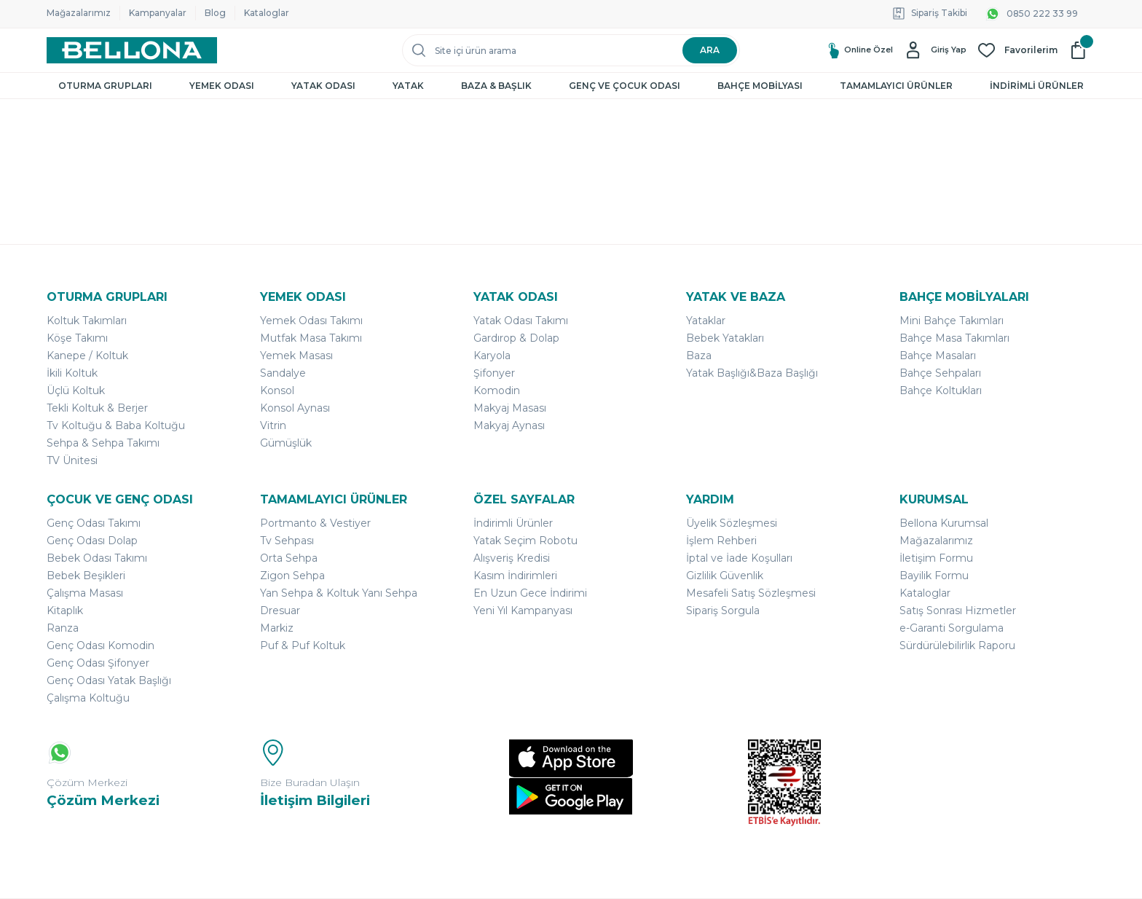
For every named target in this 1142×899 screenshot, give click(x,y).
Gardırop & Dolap (516, 338)
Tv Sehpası (287, 540)
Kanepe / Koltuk (87, 355)
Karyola (492, 355)
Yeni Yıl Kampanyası (522, 610)
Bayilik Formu (934, 575)
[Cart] (1082, 50)
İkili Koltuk (72, 373)
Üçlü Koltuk (76, 390)
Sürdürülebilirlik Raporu (957, 645)
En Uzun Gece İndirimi (530, 593)
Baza (699, 355)
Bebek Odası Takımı (97, 558)
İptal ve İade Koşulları (739, 558)
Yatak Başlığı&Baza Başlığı (752, 373)
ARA (710, 49)
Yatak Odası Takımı (520, 320)
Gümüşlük (286, 443)
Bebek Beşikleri (86, 575)
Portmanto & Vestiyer (315, 523)
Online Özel (851, 51)
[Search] (571, 50)
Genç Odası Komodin (100, 645)
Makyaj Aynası (509, 425)
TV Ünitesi (72, 460)
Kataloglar (266, 12)
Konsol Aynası (295, 408)
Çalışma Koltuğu (88, 697)
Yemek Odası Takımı (311, 320)
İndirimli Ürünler (513, 523)
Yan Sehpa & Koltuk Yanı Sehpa (338, 593)
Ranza (63, 628)
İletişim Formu (936, 558)
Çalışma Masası (85, 593)
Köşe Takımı (77, 338)
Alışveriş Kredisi (511, 558)
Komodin (496, 390)
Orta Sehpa (289, 558)
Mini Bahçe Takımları (951, 320)
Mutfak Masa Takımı (311, 338)
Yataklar (705, 320)
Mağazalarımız (79, 12)
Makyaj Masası (509, 408)
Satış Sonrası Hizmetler (957, 610)
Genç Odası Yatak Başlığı (109, 680)
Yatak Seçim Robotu (525, 540)
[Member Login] (932, 50)
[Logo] (132, 50)
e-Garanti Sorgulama (951, 628)
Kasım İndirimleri (515, 575)
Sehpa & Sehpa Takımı (103, 443)
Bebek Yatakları (725, 338)
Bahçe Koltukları (940, 390)
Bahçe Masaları (937, 355)
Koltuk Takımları (87, 320)
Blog (215, 12)
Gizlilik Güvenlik (724, 575)
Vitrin (273, 425)
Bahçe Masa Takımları (954, 338)
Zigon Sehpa (292, 575)
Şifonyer (494, 373)
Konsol (277, 390)
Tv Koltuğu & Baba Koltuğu (116, 425)
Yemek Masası (296, 355)
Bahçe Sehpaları (940, 373)
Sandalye (283, 373)
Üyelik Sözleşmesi (731, 523)
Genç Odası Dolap (92, 540)
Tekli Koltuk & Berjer (97, 408)
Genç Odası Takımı (94, 523)
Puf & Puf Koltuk (302, 645)
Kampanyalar (157, 12)
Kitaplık (65, 610)
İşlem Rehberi (721, 540)
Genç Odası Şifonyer (98, 663)
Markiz (277, 628)
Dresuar (280, 610)
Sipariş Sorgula (723, 610)
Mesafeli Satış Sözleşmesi (751, 593)
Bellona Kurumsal (943, 523)
